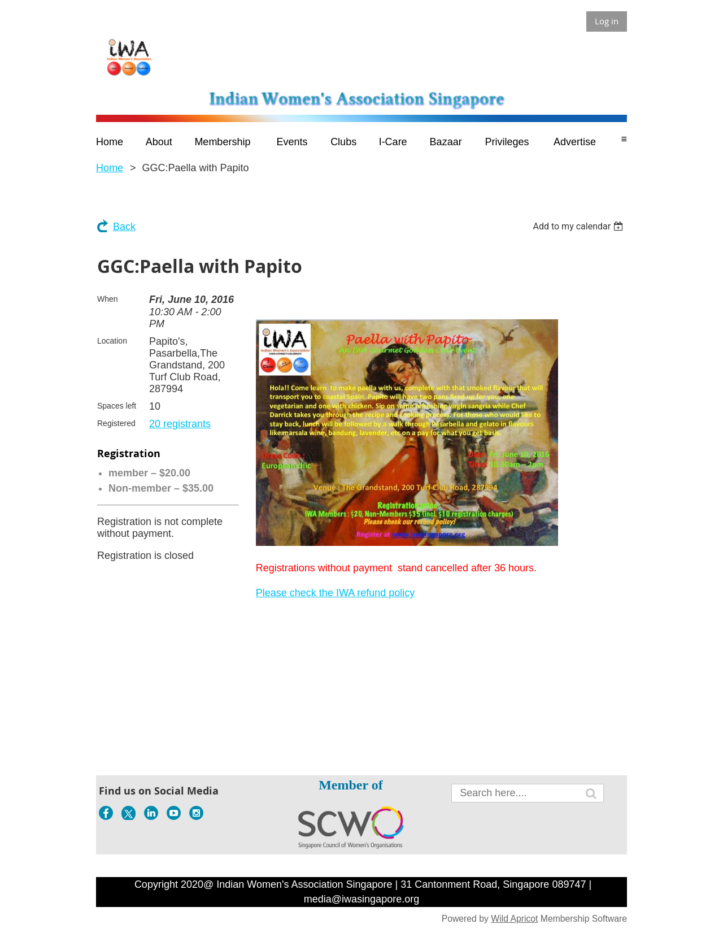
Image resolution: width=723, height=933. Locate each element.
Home (109, 167)
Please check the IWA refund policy (335, 592)
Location (112, 340)
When (107, 298)
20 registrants (180, 423)
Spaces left (116, 405)
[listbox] (579, 226)
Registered (116, 423)
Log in (607, 21)
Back (124, 226)
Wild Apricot (514, 918)
